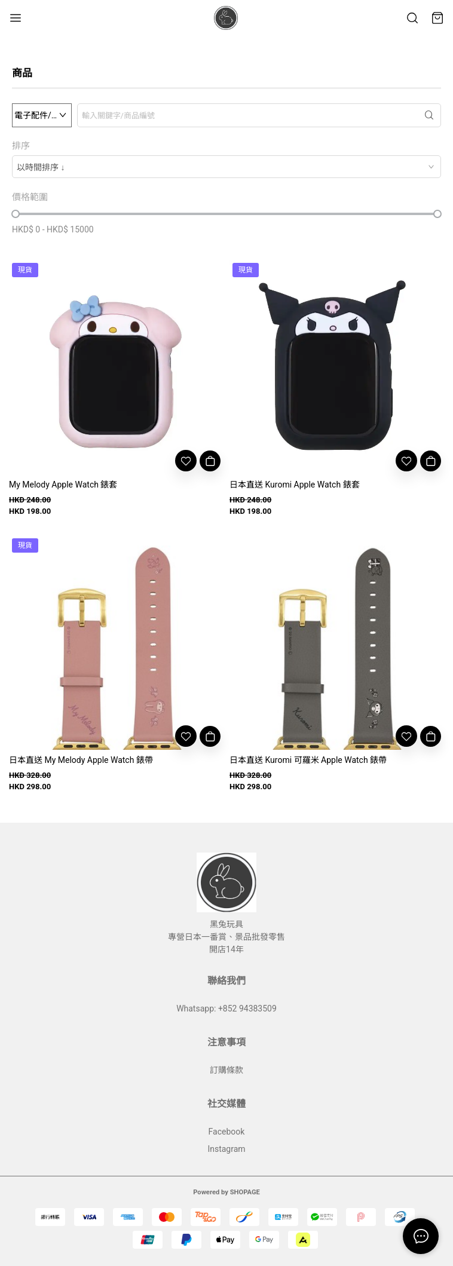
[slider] (15, 214)
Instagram (226, 1149)
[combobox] (226, 166)
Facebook (227, 1131)
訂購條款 (226, 1070)
